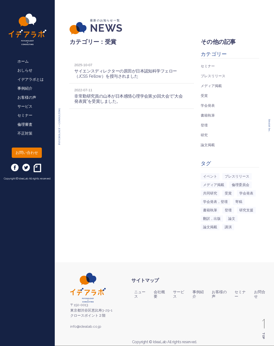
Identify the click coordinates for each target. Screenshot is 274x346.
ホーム (23, 61)
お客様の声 (26, 97)
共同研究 (210, 193)
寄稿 (238, 202)
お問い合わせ (27, 152)
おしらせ (24, 70)
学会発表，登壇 (215, 202)
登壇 (204, 125)
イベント (210, 176)
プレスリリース (213, 76)
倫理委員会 (240, 185)
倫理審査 (24, 124)
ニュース (139, 294)
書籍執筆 (208, 115)
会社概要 (159, 294)
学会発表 (208, 105)
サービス (24, 106)
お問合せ (259, 294)
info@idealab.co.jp (85, 326)
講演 (228, 227)
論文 (231, 219)
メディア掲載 (211, 86)
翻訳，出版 (212, 219)
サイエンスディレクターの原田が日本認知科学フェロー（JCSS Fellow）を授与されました (125, 73)
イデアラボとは (30, 79)
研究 (204, 135)
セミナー (24, 115)
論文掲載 (208, 145)
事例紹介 (24, 88)
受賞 (204, 96)
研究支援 (246, 210)
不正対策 (24, 133)
